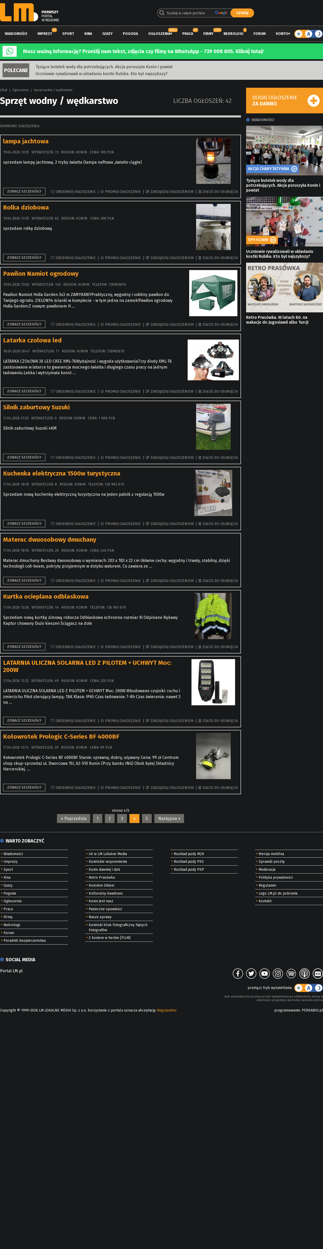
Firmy (208, 34)
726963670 (117, 284)
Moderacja (267, 869)
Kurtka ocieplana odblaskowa (46, 596)
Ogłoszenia (159, 34)
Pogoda (130, 34)
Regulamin (267, 885)
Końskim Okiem (101, 885)
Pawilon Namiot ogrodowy (40, 273)
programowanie (287, 1010)
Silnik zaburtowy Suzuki (36, 407)
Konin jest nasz (101, 901)
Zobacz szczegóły (24, 191)
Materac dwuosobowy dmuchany (49, 539)
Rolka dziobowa (26, 207)
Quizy (107, 34)
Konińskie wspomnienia (108, 861)
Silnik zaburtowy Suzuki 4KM (30, 428)
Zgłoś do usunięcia (220, 192)
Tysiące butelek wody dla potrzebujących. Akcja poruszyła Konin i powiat (104, 66)
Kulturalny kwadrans (106, 893)
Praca (187, 34)
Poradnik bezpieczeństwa (25, 940)
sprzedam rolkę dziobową (27, 228)
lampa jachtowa (26, 141)
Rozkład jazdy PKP (189, 869)
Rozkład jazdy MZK (189, 854)
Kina (88, 34)
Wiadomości (16, 34)
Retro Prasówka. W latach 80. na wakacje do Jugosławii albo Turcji (277, 320)
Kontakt (265, 901)
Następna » (169, 818)
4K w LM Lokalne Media (108, 854)
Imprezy (44, 34)
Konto (282, 34)
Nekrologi (233, 34)
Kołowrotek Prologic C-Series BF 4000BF (61, 736)
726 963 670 (114, 484)
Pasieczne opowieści (105, 909)
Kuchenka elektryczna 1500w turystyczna (61, 473)
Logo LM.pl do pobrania (278, 893)
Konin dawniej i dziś (104, 869)
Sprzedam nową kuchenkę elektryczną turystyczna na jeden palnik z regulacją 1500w (83, 494)
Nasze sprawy (100, 917)
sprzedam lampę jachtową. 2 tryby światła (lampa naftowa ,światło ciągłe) (72, 162)
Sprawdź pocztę (272, 861)
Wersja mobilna (271, 854)
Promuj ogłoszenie (123, 192)
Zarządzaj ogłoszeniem (172, 192)
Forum (260, 34)
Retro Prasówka (102, 877)
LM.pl (3, 90)
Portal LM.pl (11, 970)
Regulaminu (166, 1010)
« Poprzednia (73, 818)
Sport (68, 34)
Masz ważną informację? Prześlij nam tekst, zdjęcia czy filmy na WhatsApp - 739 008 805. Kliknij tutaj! (143, 51)
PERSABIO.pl (312, 1010)
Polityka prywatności (276, 877)
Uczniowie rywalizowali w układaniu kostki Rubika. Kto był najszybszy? (101, 73)
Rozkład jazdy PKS (189, 861)
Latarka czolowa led (32, 340)
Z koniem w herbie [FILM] (109, 938)
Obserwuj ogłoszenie (76, 192)
